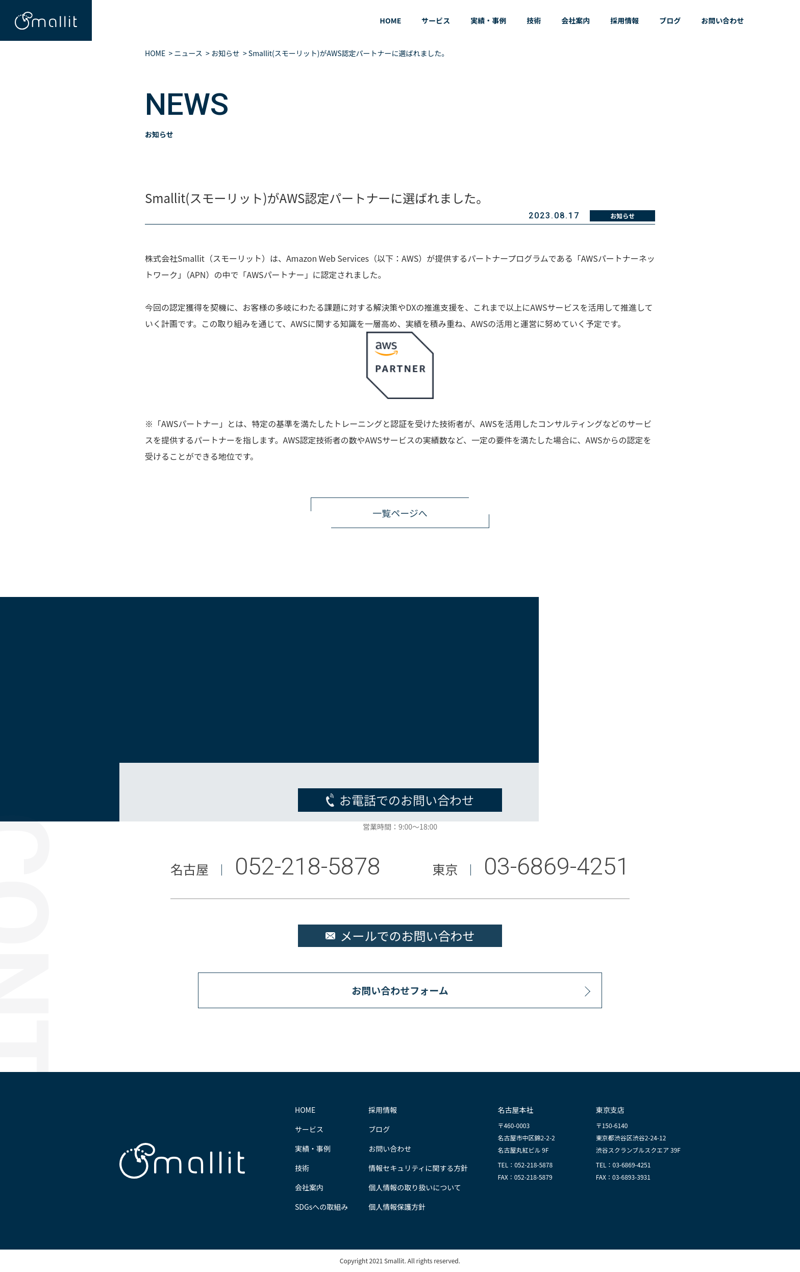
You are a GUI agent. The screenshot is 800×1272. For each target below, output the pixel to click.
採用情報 (624, 20)
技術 (534, 20)
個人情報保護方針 (397, 1207)
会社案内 (575, 20)
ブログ (670, 20)
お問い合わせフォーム (400, 996)
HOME (390, 20)
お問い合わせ (722, 20)
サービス (435, 20)
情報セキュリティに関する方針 (418, 1168)
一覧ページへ (400, 518)
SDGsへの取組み (321, 1207)
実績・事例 (488, 20)
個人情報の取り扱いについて (414, 1187)
